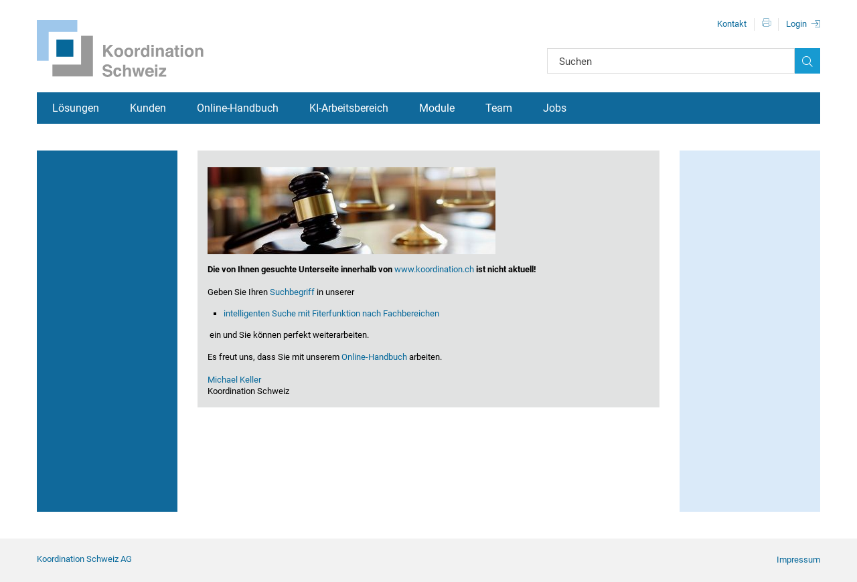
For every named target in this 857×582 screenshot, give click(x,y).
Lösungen (75, 108)
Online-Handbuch (238, 108)
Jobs (554, 108)
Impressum (798, 560)
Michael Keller (234, 380)
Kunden (148, 108)
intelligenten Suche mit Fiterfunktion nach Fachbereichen (331, 313)
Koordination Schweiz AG (84, 559)
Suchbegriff (292, 292)
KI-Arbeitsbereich (348, 108)
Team (498, 108)
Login (796, 24)
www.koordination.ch (434, 269)
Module (437, 108)
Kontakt (732, 24)
